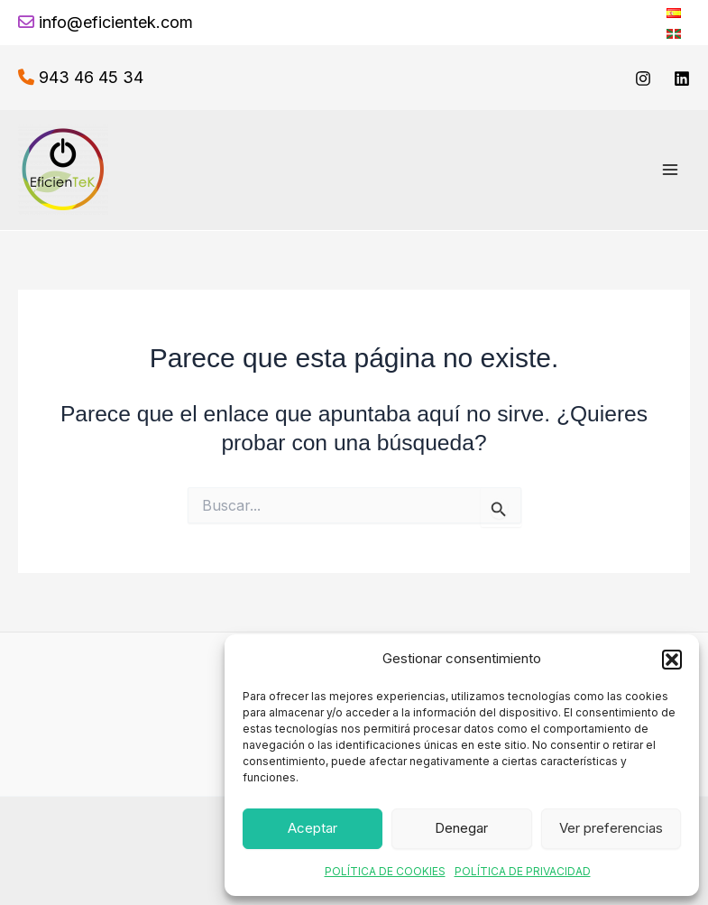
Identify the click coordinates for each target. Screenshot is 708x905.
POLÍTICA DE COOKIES (385, 871)
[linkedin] (682, 78)
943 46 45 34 (91, 77)
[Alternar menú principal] (669, 170)
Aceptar (312, 827)
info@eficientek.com (116, 22)
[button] (672, 660)
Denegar (461, 827)
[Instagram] (643, 78)
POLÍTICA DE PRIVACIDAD (523, 871)
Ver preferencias (611, 827)
